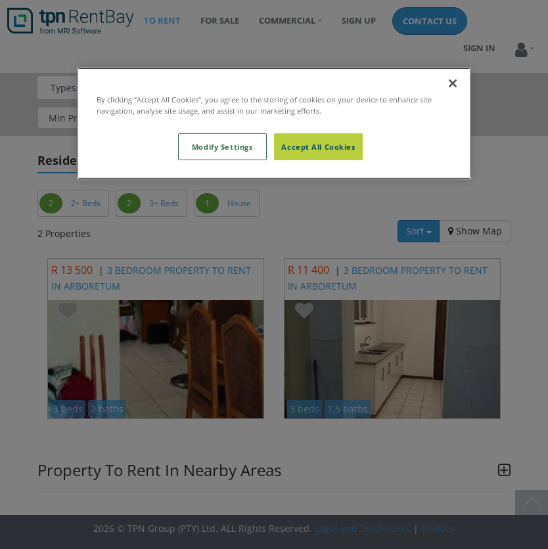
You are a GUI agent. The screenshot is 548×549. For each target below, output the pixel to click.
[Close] (452, 83)
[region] (274, 123)
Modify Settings (222, 146)
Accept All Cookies (318, 146)
